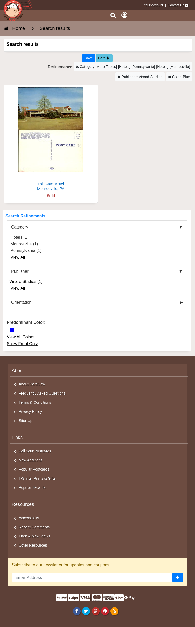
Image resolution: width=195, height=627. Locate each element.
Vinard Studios (22, 281)
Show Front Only (22, 343)
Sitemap (25, 421)
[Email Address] (92, 577)
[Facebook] (76, 610)
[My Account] (124, 15)
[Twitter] (86, 610)
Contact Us (176, 5)
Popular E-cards (32, 487)
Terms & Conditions (35, 402)
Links (17, 437)
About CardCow (32, 384)
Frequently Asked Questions (42, 393)
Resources (23, 504)
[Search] (113, 15)
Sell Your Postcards (35, 451)
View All (17, 257)
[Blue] (12, 330)
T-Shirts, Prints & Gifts (37, 478)
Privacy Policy (30, 411)
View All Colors (20, 337)
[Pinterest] (104, 610)
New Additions (30, 460)
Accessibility (29, 518)
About (18, 370)
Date (103, 58)
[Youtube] (95, 610)
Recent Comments (34, 527)
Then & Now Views (34, 536)
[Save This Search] (88, 58)
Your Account (153, 5)
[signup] (177, 577)
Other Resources (33, 545)
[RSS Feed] (114, 610)
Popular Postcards (34, 469)
